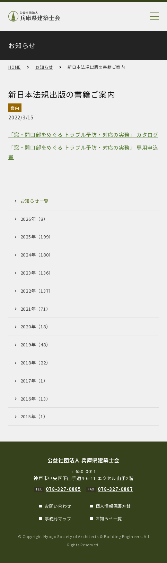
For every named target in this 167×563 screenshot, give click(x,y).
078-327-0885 (63, 489)
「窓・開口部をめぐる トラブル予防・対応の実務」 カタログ (83, 134)
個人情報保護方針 (113, 506)
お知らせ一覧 (109, 518)
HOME (14, 67)
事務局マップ (58, 518)
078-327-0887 (115, 489)
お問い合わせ (58, 506)
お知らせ (44, 67)
